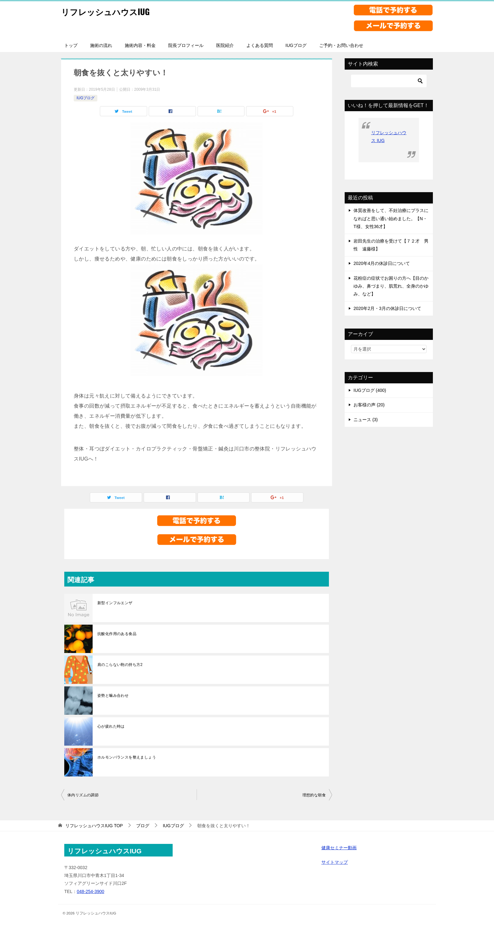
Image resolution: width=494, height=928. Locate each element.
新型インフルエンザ (115, 603)
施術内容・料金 (140, 45)
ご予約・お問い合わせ (341, 45)
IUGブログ (296, 45)
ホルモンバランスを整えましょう (126, 757)
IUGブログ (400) (369, 390)
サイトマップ (334, 862)
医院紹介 (225, 45)
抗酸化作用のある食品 (116, 634)
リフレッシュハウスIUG (112, 11)
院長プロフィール (186, 45)
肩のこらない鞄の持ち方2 (119, 664)
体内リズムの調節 (83, 795)
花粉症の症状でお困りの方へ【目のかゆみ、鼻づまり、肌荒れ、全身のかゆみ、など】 (390, 286)
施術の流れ (101, 45)
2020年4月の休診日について (381, 263)
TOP (94, 825)
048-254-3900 (90, 891)
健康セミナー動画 (339, 847)
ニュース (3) (365, 419)
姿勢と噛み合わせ (113, 695)
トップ (71, 45)
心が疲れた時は (111, 726)
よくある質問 (259, 45)
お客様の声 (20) (369, 404)
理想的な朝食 (314, 795)
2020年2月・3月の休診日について (387, 308)
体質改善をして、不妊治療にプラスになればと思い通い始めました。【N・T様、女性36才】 (390, 218)
